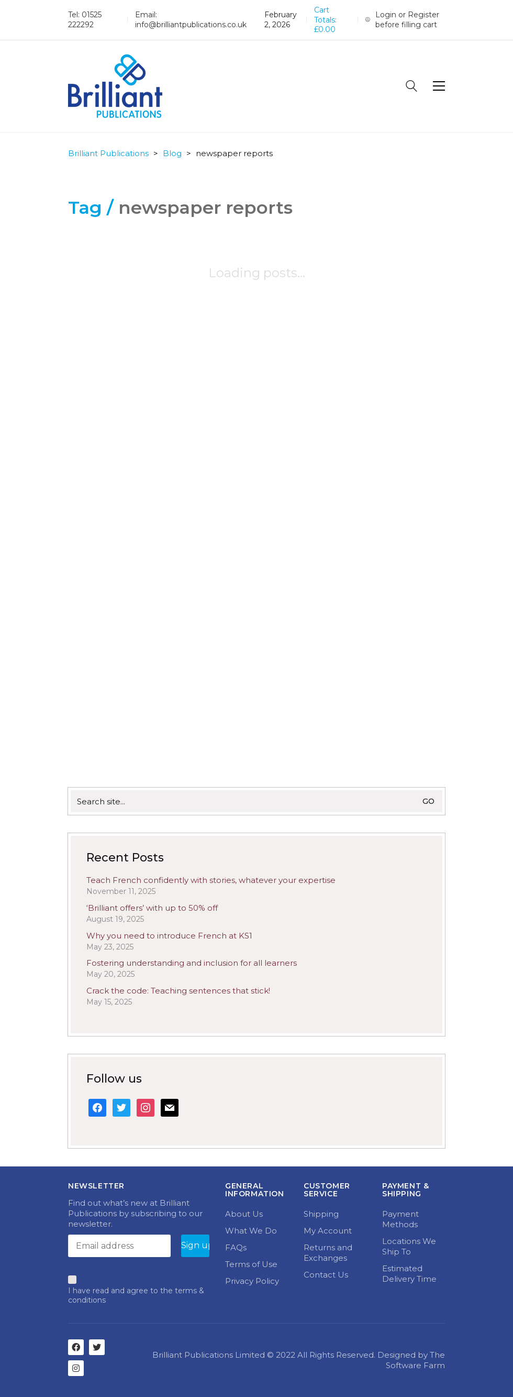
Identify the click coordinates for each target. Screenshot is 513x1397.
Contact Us (326, 1275)
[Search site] (411, 87)
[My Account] (405, 19)
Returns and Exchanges (328, 1252)
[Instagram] (76, 1368)
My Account (328, 1231)
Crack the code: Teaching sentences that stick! (178, 991)
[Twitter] (97, 1347)
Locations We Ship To (409, 1246)
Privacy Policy (252, 1281)
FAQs (236, 1247)
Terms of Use (251, 1264)
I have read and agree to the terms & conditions (136, 1295)
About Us (244, 1214)
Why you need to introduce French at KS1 (169, 936)
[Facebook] (76, 1347)
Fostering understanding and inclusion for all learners (191, 963)
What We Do (251, 1231)
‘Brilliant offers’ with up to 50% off (152, 908)
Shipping (321, 1214)
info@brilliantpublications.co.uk (191, 24)
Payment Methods (400, 1219)
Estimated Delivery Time (409, 1273)
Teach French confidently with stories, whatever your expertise (211, 880)
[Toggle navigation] (439, 86)
